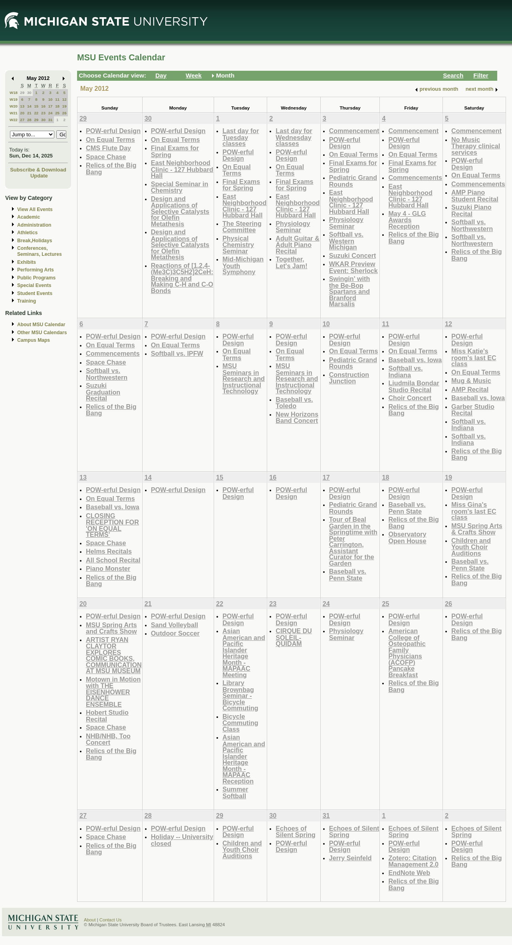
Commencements (415, 177)
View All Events (35, 209)
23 (43, 113)
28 (29, 120)
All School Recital (113, 560)
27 (22, 120)
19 (64, 106)
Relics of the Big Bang (111, 168)
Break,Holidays (34, 240)
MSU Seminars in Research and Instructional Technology (243, 378)
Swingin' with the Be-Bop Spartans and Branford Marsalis (349, 291)
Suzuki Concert (352, 255)
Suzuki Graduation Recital (103, 392)
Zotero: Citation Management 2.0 (413, 861)
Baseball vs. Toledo (294, 403)
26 (64, 113)
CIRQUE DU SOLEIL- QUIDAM (294, 637)
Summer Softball (235, 792)
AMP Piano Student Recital (474, 196)
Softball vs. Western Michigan (346, 241)
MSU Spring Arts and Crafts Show (111, 628)
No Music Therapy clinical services (475, 146)
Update (39, 176)
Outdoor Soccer (175, 633)
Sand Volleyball (174, 624)
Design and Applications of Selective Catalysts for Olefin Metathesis (180, 211)
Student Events (34, 293)
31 (50, 120)
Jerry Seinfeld (350, 857)
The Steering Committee (242, 227)
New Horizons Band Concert (297, 418)
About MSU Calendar (41, 324)
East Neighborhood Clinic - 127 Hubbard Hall (182, 169)
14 (29, 106)
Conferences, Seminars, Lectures (39, 251)
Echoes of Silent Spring (296, 832)
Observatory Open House (407, 537)
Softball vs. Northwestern (472, 225)
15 (36, 106)
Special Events (34, 285)
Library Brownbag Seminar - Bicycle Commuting (240, 695)
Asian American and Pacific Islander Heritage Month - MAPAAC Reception (243, 759)
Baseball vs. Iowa (415, 359)
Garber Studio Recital (472, 410)
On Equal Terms (110, 139)
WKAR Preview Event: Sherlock (353, 267)
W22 (14, 120)
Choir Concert (409, 397)
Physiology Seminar (293, 227)
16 (43, 106)
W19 (14, 99)
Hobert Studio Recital (107, 716)
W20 (14, 106)
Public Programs (36, 278)
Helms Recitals (109, 551)
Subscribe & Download (38, 170)
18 (57, 106)
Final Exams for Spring (175, 151)
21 (29, 113)
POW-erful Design (113, 130)
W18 (14, 92)
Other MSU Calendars (42, 332)
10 (50, 99)
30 (29, 92)
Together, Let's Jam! (291, 262)
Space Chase (106, 156)
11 (57, 99)
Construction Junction (349, 378)
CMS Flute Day (108, 148)
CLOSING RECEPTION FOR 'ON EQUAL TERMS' (112, 525)
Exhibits (26, 262)
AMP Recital (469, 389)
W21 (14, 113)
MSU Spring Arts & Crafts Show (476, 529)
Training (26, 301)
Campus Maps (33, 340)
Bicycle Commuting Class (240, 723)
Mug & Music (471, 380)
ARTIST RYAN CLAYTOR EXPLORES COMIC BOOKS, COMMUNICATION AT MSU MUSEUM (114, 655)
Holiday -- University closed (182, 840)
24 (50, 113)
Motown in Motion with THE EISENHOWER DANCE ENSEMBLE (113, 692)
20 (22, 113)
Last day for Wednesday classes (294, 137)
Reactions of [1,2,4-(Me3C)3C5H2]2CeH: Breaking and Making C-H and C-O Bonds (182, 278)
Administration (34, 225)
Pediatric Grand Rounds (353, 181)
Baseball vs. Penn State (347, 575)
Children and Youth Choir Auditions (471, 547)
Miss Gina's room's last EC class (473, 511)
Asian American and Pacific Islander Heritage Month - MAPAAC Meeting (243, 652)
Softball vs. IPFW (177, 353)
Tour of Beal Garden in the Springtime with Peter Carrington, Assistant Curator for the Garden (353, 541)
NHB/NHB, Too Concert (108, 739)
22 (36, 113)
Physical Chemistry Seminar (238, 245)
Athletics (27, 232)
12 (64, 99)
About (90, 919)
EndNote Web (409, 872)
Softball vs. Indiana (405, 372)
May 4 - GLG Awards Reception (407, 220)
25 (57, 113)
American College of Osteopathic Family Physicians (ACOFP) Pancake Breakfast (406, 652)
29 (22, 92)
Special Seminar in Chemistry (179, 187)
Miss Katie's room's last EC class (473, 357)
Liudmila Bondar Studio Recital (413, 386)
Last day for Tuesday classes (240, 137)
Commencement (354, 130)
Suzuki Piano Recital (471, 210)
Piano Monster (108, 568)
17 (50, 106)
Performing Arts (35, 270)
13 (22, 106)
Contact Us (110, 919)
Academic (28, 217)
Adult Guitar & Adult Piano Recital (298, 245)
